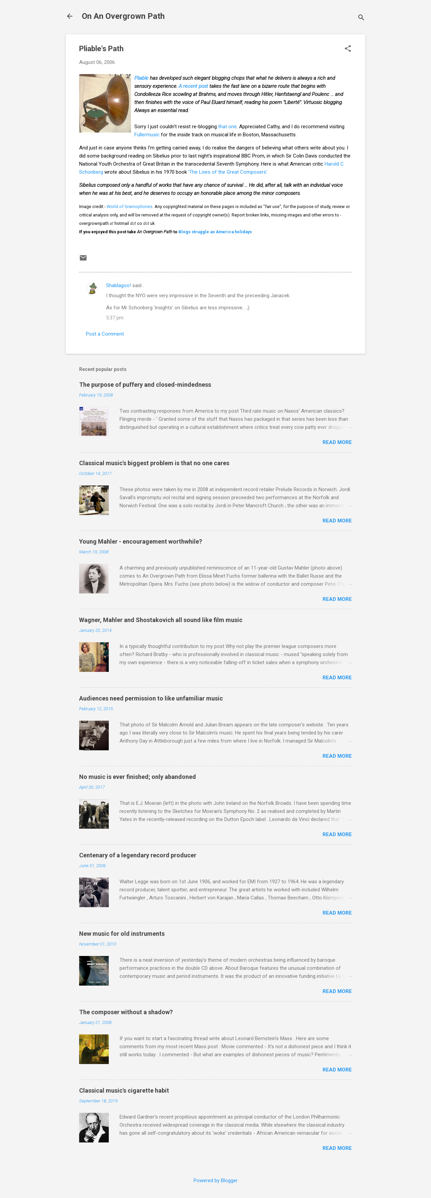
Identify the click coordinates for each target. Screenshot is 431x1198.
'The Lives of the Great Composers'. (228, 172)
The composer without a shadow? (126, 1012)
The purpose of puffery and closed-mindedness (145, 384)
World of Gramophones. (130, 206)
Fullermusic (147, 135)
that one (227, 127)
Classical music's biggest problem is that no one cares (154, 463)
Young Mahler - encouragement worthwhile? (140, 541)
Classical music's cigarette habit (124, 1090)
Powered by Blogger (216, 1180)
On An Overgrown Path (123, 16)
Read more (337, 442)
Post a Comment (105, 334)
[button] (348, 49)
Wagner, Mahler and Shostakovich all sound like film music (160, 619)
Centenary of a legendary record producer (137, 855)
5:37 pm (115, 318)
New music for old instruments (122, 933)
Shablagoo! (118, 285)
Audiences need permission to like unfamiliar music (151, 698)
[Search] (361, 18)
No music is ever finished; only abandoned (137, 776)
